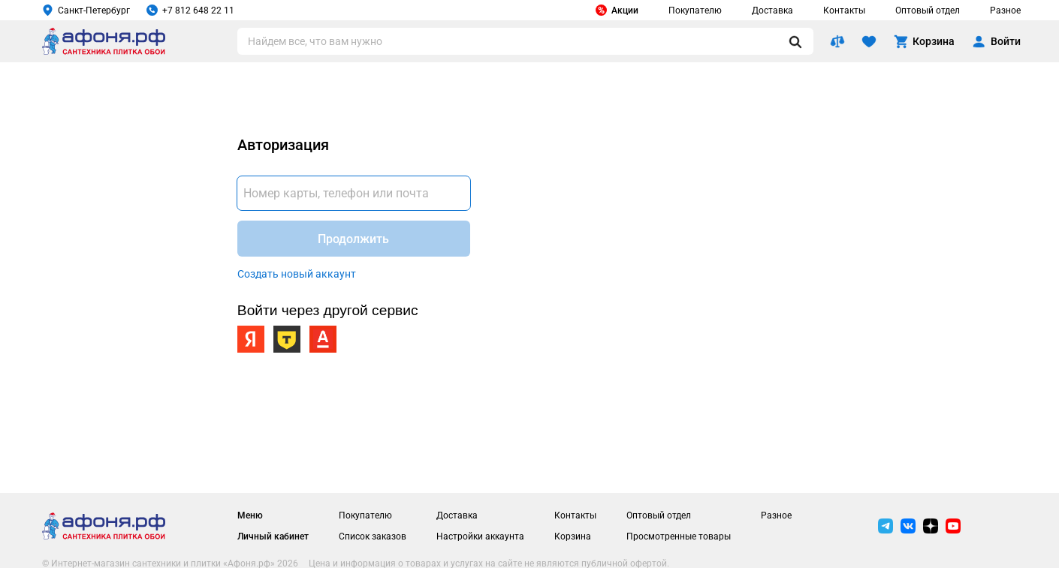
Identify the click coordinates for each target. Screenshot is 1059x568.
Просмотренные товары (678, 536)
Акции (617, 10)
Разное (1005, 10)
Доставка (772, 10)
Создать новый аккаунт (296, 274)
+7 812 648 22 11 (190, 10)
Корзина (572, 536)
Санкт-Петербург (86, 10)
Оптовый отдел (927, 10)
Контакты (844, 10)
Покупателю (695, 10)
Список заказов (372, 536)
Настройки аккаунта (480, 536)
